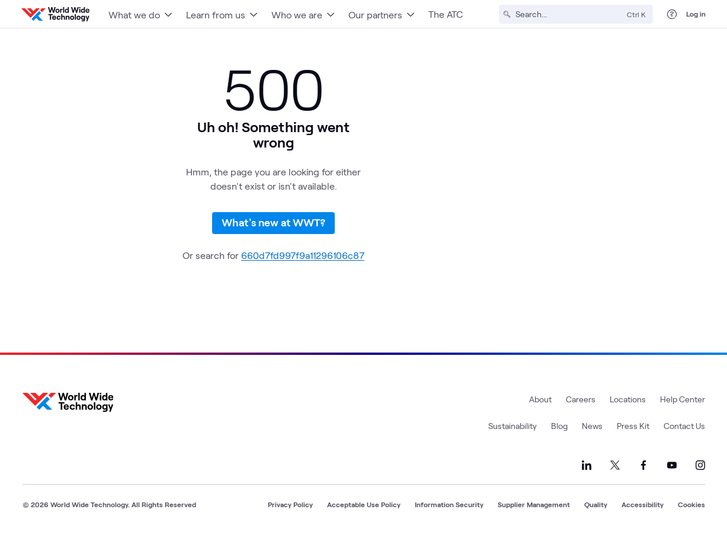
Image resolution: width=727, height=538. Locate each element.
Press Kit (633, 426)
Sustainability (512, 426)
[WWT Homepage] (55, 14)
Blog (559, 426)
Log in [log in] (696, 13)
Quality (595, 504)
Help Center (682, 399)
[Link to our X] (615, 465)
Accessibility (643, 504)
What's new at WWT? (273, 222)
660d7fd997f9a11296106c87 (302, 255)
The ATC (445, 14)
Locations (628, 399)
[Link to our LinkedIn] (586, 465)
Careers (580, 399)
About (540, 399)
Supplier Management (534, 504)
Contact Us (684, 426)
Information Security (449, 504)
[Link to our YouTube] (672, 465)
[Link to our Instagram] (700, 465)
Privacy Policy (290, 504)
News (592, 426)
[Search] (569, 14)
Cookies (691, 504)
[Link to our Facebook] (643, 465)
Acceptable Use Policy (364, 504)
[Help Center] (672, 14)
